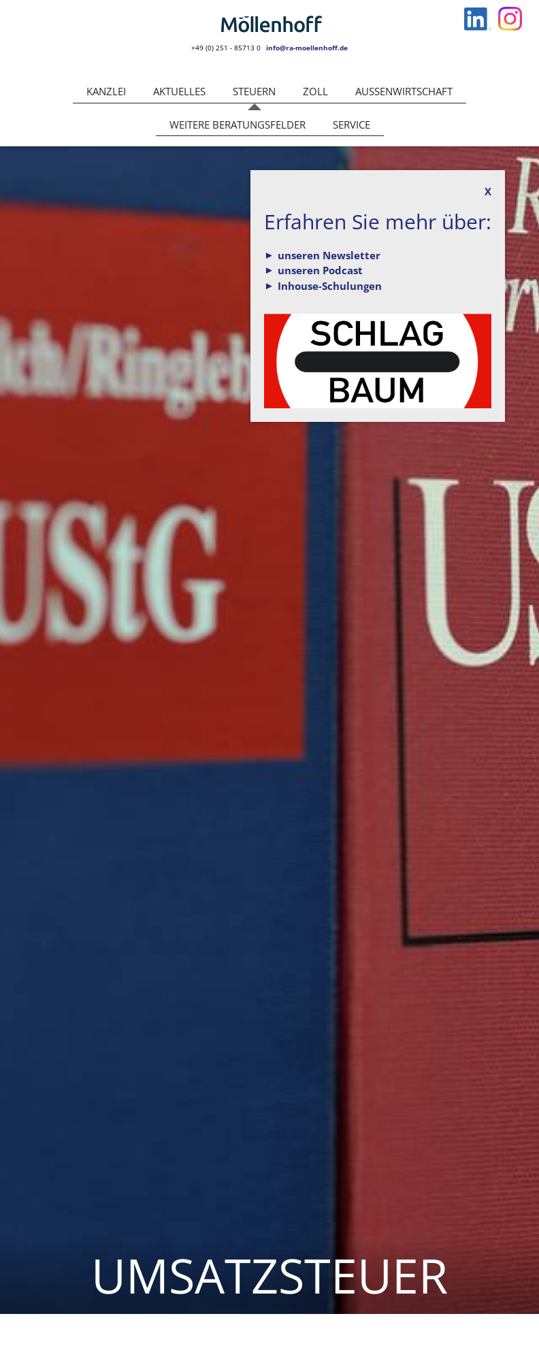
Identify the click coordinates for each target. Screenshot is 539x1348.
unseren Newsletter (329, 255)
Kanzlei (106, 91)
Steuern (254, 91)
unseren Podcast (320, 270)
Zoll (315, 91)
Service (351, 124)
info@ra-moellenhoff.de (307, 47)
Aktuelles (179, 91)
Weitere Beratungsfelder (237, 124)
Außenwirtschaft (404, 91)
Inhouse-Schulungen (330, 286)
